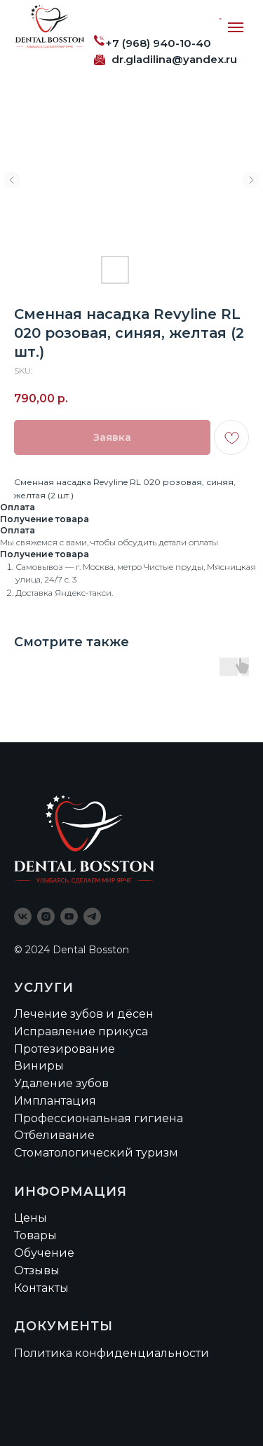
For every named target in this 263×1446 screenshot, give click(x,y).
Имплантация (55, 1100)
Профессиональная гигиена (98, 1118)
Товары (35, 1235)
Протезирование (64, 1049)
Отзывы (37, 1270)
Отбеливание (54, 1135)
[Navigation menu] (235, 27)
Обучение (44, 1253)
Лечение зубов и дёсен (84, 1014)
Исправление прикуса (81, 1031)
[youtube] (69, 916)
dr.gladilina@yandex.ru (174, 59)
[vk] (23, 916)
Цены (30, 1218)
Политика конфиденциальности (111, 1353)
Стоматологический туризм (96, 1152)
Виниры (39, 1065)
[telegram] (92, 916)
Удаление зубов (61, 1083)
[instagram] (46, 916)
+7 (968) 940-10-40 (158, 43)
